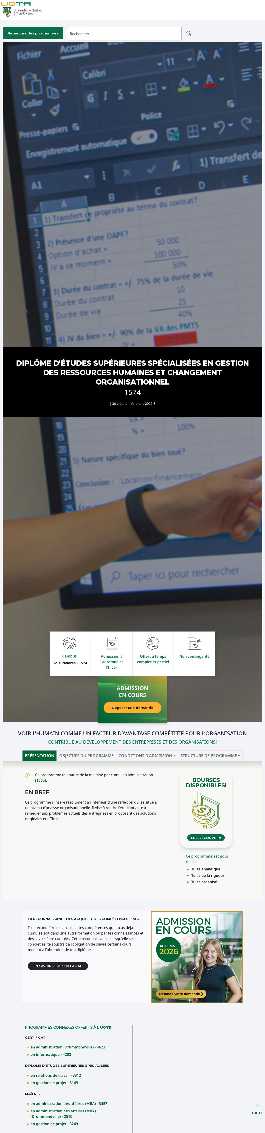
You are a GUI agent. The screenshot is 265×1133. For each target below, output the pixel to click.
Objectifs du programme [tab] (86, 755)
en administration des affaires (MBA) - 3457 (69, 1103)
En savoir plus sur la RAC (58, 966)
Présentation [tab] (39, 755)
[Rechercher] (124, 33)
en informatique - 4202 (51, 1054)
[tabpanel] (132, 830)
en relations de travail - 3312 (56, 1075)
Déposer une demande (132, 707)
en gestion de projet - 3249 (54, 1123)
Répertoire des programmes (33, 33)
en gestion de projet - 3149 (54, 1082)
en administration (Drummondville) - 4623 (68, 1047)
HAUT (257, 1111)
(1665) (40, 780)
